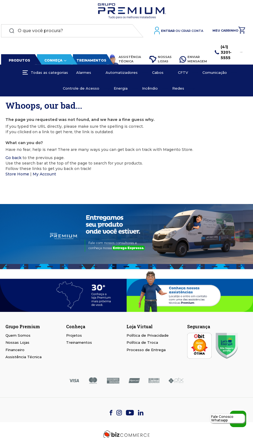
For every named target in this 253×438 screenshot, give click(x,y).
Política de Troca (142, 344)
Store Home (17, 175)
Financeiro (14, 351)
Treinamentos (90, 61)
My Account (44, 175)
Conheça (52, 61)
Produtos (18, 61)
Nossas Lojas (160, 60)
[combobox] (72, 31)
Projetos (74, 336)
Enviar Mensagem (193, 60)
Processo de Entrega (146, 351)
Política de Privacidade (147, 336)
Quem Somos (17, 336)
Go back (13, 158)
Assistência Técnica (124, 60)
